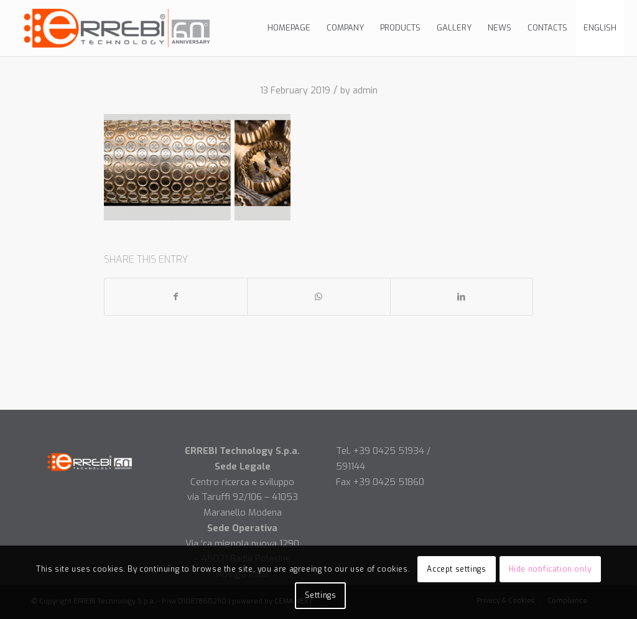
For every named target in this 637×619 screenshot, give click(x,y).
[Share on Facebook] (176, 296)
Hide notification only (550, 569)
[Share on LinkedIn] (461, 296)
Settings (321, 595)
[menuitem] (288, 28)
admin (365, 91)
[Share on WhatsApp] (318, 296)
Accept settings (456, 569)
